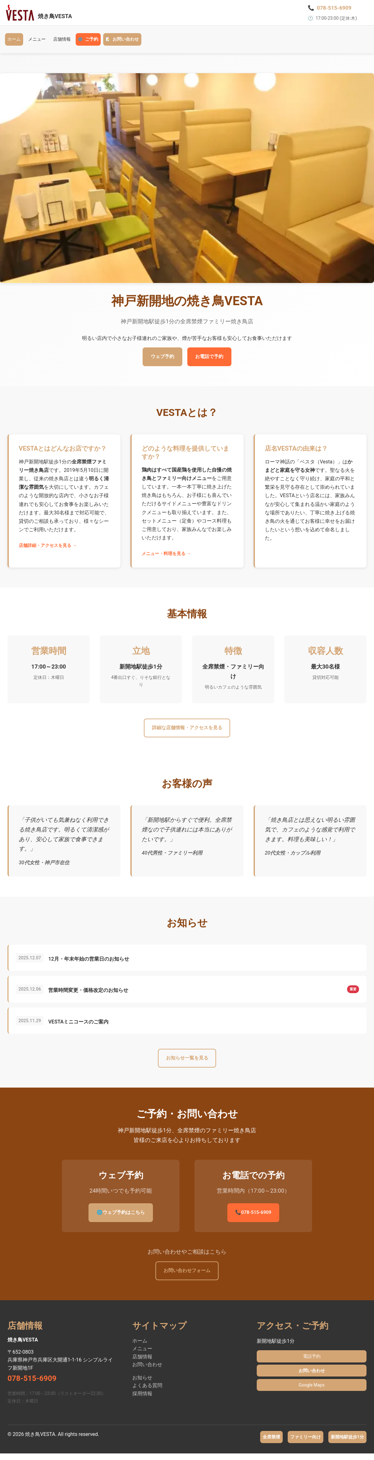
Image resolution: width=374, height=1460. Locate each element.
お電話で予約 (213, 361)
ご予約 (88, 43)
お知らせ (142, 1384)
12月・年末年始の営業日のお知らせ (91, 964)
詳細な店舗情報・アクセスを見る (187, 732)
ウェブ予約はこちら (120, 1218)
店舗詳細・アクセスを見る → (48, 549)
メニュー (37, 42)
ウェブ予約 (158, 361)
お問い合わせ (122, 43)
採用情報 (142, 1400)
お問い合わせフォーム (187, 1277)
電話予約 (312, 1362)
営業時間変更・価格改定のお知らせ (91, 995)
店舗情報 (62, 42)
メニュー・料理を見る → (166, 557)
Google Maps (312, 1391)
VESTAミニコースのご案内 (81, 1026)
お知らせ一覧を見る (187, 1063)
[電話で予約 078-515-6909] (331, 9)
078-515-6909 (253, 1218)
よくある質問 (147, 1392)
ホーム (14, 42)
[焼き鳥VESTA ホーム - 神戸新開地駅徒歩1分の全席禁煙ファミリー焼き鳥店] (42, 14)
